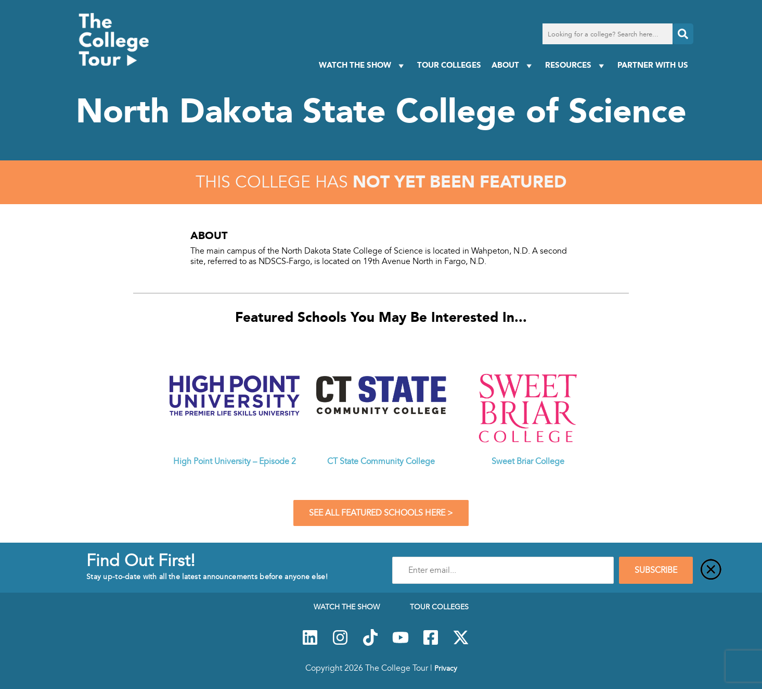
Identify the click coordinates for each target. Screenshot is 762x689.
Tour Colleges (449, 64)
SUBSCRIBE (656, 570)
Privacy (445, 668)
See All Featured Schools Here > (381, 513)
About (513, 65)
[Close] (711, 570)
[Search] (683, 33)
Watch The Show (363, 65)
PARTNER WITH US (652, 64)
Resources (576, 65)
